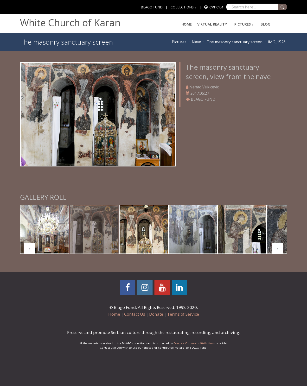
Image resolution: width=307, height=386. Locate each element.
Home (186, 24)
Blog (265, 24)
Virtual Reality (212, 24)
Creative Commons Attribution (193, 343)
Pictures (242, 24)
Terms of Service (183, 314)
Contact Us (134, 314)
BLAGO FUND (152, 7)
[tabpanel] (44, 229)
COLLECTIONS (182, 7)
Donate (156, 314)
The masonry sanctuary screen (234, 42)
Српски (216, 7)
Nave (196, 42)
